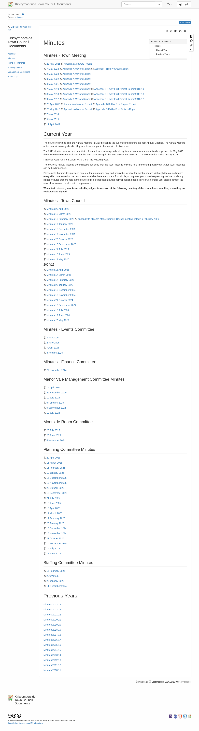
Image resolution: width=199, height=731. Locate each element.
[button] (170, 4)
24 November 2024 (57, 370)
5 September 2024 (56, 407)
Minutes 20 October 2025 (60, 239)
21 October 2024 (55, 538)
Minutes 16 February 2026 (60, 219)
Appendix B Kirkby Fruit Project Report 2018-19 (119, 89)
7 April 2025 (53, 347)
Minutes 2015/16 (52, 645)
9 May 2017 (53, 99)
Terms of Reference (16, 63)
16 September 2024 (57, 543)
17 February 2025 (56, 518)
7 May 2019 (53, 89)
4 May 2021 (53, 84)
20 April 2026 (53, 457)
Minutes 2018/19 (52, 629)
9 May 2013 (53, 119)
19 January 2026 (55, 472)
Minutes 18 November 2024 (61, 295)
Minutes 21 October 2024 (60, 300)
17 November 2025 (57, 483)
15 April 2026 (53, 387)
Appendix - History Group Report (111, 68)
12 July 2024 (53, 412)
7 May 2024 (53, 68)
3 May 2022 (53, 79)
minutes (19, 17)
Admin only (13, 76)
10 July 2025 (53, 397)
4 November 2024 (56, 440)
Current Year (161, 50)
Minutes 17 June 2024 (58, 315)
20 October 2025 (55, 488)
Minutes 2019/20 (52, 624)
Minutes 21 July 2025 (58, 249)
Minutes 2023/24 (52, 604)
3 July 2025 (53, 337)
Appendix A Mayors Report (78, 63)
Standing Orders (15, 67)
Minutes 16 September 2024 (61, 305)
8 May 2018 (53, 94)
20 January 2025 (55, 523)
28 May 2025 (53, 63)
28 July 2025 (53, 430)
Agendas (12, 54)
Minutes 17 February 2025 (60, 280)
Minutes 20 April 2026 (58, 209)
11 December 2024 (57, 586)
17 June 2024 (54, 553)
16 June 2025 (54, 503)
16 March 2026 (54, 462)
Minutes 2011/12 (52, 665)
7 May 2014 (53, 114)
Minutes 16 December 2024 (61, 290)
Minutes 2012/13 (52, 660)
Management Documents (19, 72)
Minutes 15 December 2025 (61, 229)
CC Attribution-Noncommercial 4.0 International (25, 723)
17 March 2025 (54, 513)
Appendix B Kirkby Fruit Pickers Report (115, 109)
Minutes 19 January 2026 (60, 224)
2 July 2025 (53, 576)
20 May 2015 (53, 109)
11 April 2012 (53, 124)
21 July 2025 (53, 498)
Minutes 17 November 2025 (61, 234)
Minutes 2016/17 (52, 639)
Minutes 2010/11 (52, 670)
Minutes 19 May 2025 (58, 259)
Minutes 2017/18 (52, 634)
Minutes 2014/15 (52, 650)
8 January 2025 (55, 352)
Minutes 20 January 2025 (60, 285)
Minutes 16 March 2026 (59, 214)
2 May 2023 (53, 73)
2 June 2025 (53, 342)
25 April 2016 (53, 104)
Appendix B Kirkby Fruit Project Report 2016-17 (119, 99)
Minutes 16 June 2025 (58, 254)
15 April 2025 (53, 508)
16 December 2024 (57, 528)
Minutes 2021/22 (52, 614)
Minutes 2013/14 (52, 655)
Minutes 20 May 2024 (58, 320)
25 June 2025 (54, 435)
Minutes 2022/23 (52, 609)
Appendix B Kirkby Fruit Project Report (116, 104)
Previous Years (162, 54)
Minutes (11, 58)
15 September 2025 (57, 493)
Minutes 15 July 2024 (58, 310)
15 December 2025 (57, 478)
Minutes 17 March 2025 (59, 274)
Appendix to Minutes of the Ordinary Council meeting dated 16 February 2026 (118, 219)
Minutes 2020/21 (52, 619)
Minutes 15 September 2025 (61, 244)
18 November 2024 (57, 533)
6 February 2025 (55, 402)
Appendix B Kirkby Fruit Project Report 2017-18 (119, 94)
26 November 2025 (57, 392)
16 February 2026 (56, 467)
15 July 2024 (53, 548)
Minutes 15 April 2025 (58, 269)
